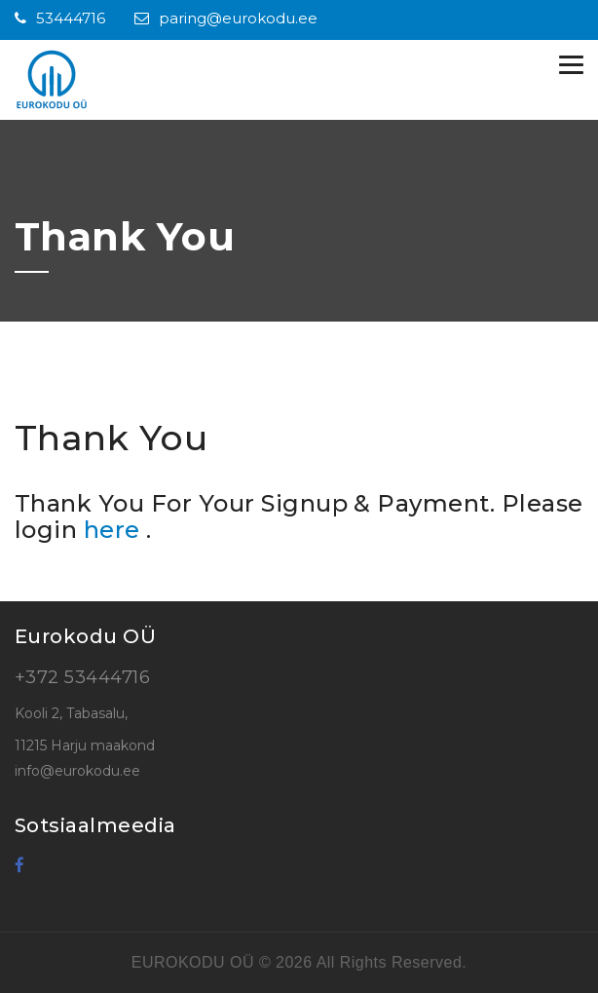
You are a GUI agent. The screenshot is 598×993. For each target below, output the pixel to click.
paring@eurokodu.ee (226, 18)
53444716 (60, 18)
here (115, 530)
